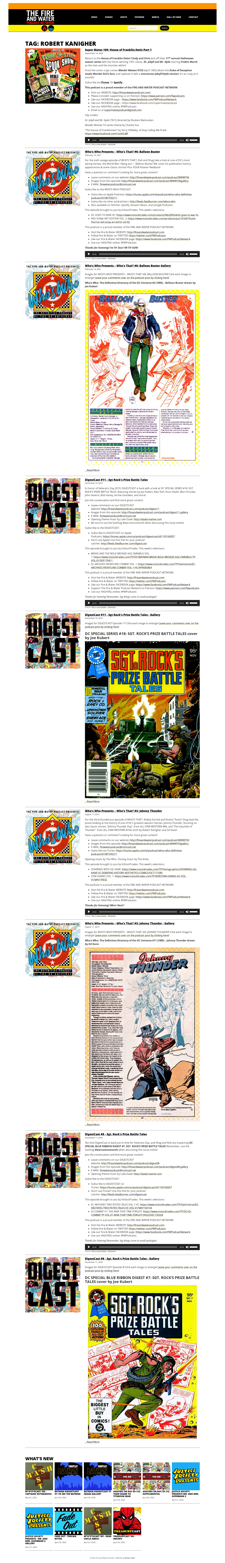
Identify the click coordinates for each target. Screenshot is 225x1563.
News (94, 17)
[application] (142, 140)
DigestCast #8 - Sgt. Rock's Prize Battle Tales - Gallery (122, 1258)
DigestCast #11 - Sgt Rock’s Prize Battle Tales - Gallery (122, 615)
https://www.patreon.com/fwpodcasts (163, 96)
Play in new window (99, 144)
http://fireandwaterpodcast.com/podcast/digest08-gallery (155, 1166)
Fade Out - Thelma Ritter (65, 1537)
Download (111, 144)
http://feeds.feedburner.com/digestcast (124, 543)
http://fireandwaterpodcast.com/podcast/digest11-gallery (155, 512)
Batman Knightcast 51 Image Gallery (97, 1492)
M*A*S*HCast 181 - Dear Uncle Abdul (97, 1537)
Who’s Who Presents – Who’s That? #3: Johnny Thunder (123, 811)
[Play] (88, 140)
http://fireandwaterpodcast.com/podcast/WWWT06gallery (155, 181)
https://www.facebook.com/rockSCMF (106, 133)
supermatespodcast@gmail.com (123, 110)
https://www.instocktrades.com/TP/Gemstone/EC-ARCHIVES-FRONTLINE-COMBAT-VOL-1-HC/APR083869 (143, 565)
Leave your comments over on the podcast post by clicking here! (132, 277)
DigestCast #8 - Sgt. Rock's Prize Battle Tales (116, 1134)
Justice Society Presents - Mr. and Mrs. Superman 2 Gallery (36, 1540)
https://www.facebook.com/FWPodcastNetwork (149, 99)
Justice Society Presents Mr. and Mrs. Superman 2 (185, 1494)
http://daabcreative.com (148, 519)
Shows (109, 17)
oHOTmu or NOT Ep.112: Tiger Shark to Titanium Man (127, 1494)
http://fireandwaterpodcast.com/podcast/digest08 (130, 1163)
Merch (155, 17)
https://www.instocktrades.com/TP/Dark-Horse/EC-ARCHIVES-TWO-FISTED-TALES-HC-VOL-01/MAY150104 (145, 1206)
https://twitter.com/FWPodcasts (147, 235)
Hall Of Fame (174, 17)
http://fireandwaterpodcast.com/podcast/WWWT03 (159, 840)
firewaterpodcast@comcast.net (118, 184)
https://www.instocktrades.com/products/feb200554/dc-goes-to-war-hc (157, 215)
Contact (193, 17)
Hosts (123, 17)
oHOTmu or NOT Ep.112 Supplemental (156, 1492)
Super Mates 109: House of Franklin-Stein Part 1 (118, 50)
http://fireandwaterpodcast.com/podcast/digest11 (130, 509)
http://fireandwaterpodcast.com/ (131, 92)
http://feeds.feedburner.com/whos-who (153, 201)
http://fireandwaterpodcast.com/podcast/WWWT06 (159, 177)
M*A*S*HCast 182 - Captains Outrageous (38, 1492)
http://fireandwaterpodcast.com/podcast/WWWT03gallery (155, 843)
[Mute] (187, 140)
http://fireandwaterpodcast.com (145, 232)
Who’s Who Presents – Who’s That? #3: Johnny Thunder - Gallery (129, 923)
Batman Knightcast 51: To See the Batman (68, 1492)
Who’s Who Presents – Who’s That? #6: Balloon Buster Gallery (128, 265)
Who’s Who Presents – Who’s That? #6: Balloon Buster (122, 151)
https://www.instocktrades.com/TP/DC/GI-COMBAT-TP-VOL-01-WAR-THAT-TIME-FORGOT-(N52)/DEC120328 (141, 1213)
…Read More (92, 470)
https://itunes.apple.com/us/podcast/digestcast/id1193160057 (139, 536)
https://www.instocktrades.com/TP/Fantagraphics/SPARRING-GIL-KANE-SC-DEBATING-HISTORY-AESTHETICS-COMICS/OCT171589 (144, 871)
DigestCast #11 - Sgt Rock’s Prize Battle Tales (116, 480)
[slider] (138, 140)
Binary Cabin (130, 1558)
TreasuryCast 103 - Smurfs (124, 1537)
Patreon (139, 17)
